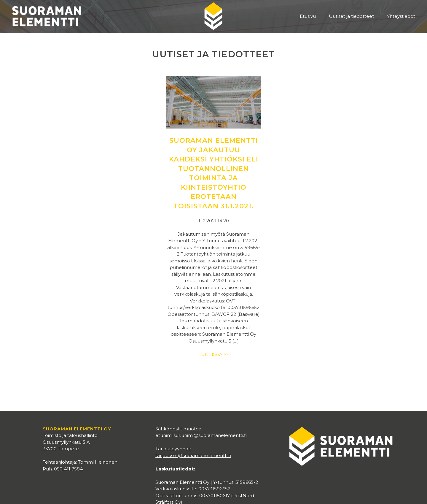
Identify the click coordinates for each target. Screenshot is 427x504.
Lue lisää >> (213, 354)
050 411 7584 (68, 469)
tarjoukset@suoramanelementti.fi (193, 455)
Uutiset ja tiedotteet (351, 16)
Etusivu (308, 16)
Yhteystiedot (401, 16)
